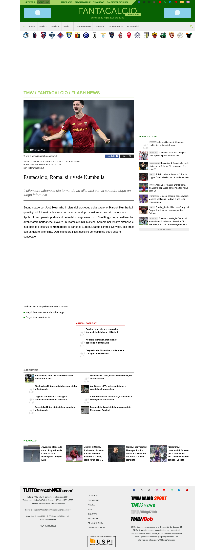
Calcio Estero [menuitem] (83, 26)
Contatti (92, 514)
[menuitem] (23, 26)
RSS (90, 509)
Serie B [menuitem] (55, 26)
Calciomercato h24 (117, 2)
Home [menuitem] (32, 26)
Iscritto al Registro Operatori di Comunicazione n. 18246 (48, 510)
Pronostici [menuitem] (133, 26)
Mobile (91, 505)
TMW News (98, 2)
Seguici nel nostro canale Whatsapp (45, 312)
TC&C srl (37, 497)
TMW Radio (66, 2)
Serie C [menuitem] (67, 26)
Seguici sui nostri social (38, 317)
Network (30, 2)
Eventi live (43, 2)
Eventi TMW (93, 500)
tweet (127, 156)
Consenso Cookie (97, 528)
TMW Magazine (83, 2)
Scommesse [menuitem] (116, 26)
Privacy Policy (95, 523)
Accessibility (95, 519)
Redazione (93, 496)
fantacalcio (52, 92)
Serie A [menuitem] (43, 26)
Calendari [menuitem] (100, 26)
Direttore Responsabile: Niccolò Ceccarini (48, 503)
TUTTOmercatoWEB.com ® (58, 516)
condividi (112, 156)
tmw (29, 92)
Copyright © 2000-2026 (35, 516)
